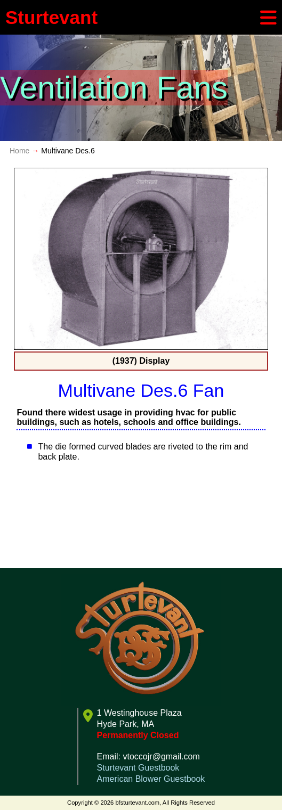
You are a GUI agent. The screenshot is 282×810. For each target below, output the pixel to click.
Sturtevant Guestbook (138, 767)
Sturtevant (51, 17)
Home (19, 150)
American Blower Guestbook (151, 778)
